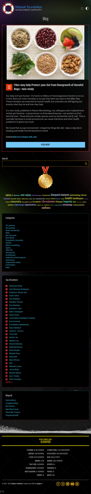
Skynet (8, 243)
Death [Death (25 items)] (34, 199)
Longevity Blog (12, 403)
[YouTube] (72, 484)
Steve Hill (13, 357)
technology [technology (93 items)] (67, 205)
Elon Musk (10, 238)
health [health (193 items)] (68, 198)
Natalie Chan (16, 137)
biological (25, 137)
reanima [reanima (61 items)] (11, 205)
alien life (9, 250)
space (35, 137)
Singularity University (14, 240)
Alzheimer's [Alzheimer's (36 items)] (17, 195)
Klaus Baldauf (15, 328)
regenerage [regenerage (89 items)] (19, 205)
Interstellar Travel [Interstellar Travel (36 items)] (27, 202)
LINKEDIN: (31, 453)
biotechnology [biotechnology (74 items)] (75, 195)
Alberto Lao (14, 341)
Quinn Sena (14, 295)
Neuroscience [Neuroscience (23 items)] (79, 202)
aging (8, 248)
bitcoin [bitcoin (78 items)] (83, 195)
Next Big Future (12, 409)
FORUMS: (39, 475)
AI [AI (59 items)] (12, 195)
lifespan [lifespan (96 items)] (59, 201)
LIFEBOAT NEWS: (52, 450)
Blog (45, 19)
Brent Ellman (14, 360)
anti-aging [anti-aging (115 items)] (26, 195)
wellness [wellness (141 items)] (46, 208)
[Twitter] (63, 484)
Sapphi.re (39, 483)
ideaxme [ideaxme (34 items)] (8, 202)
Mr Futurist (10, 406)
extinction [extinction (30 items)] (47, 199)
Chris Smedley (15, 379)
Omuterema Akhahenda (19, 324)
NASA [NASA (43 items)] (74, 202)
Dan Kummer (14, 321)
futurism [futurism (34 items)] (58, 199)
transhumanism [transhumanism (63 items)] (78, 205)
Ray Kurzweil (11, 235)
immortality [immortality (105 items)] (16, 201)
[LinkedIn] (68, 484)
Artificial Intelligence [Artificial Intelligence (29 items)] (36, 195)
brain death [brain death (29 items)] (13, 199)
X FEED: (31, 457)
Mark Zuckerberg (13, 245)
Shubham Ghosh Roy (18, 292)
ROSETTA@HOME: (30, 471)
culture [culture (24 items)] (30, 199)
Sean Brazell (14, 350)
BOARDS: (49, 461)
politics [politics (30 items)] (84, 202)
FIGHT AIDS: (33, 464)
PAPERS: (49, 471)
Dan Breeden (14, 299)
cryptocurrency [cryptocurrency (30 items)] (25, 199)
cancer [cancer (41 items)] (19, 199)
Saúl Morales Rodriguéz (19, 289)
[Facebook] (58, 484)
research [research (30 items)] (38, 205)
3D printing (10, 225)
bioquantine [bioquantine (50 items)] (46, 195)
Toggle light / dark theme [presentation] (87, 8)
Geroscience (11, 400)
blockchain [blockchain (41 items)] (7, 199)
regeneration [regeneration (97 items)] (30, 205)
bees (7, 267)
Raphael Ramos (15, 347)
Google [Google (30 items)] (62, 199)
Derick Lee (13, 337)
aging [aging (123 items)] (8, 195)
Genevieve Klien (15, 286)
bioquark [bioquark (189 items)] (56, 195)
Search (86, 163)
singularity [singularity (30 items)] (46, 205)
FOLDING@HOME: (31, 468)
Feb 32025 (9, 87)
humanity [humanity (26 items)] (86, 199)
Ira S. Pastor (14, 376)
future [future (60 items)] (53, 199)
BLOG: (48, 457)
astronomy (10, 260)
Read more (45, 145)
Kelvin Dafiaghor (16, 312)
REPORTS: (50, 464)
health (30, 137)
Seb (10, 363)
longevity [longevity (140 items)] (67, 201)
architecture (10, 255)
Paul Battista (14, 305)
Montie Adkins (15, 373)
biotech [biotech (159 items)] (65, 195)
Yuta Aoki (13, 334)
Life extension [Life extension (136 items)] (48, 201)
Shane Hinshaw (15, 344)
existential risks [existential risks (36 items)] (40, 199)
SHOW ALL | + (9, 382)
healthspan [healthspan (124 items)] (78, 198)
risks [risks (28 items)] (42, 205)
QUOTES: (49, 475)
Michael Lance (15, 366)
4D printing (10, 228)
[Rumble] (77, 484)
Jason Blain (14, 369)
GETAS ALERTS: (51, 453)
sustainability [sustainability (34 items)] (58, 205)
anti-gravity (10, 252)
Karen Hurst (14, 315)
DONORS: (37, 461)
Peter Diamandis (12, 230)
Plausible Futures (13, 412)
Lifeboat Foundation (17, 483)
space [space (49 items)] (52, 205)
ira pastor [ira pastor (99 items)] (36, 201)
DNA (7, 233)
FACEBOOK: (30, 450)
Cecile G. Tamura (16, 331)
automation (10, 265)
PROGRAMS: (50, 468)
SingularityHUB (12, 415)
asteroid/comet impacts (16, 257)
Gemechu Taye (15, 308)
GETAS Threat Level (45, 441)
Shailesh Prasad (16, 302)
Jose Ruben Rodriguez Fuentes (22, 318)
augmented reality (13, 262)
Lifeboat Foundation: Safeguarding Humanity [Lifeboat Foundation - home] (39, 8)
